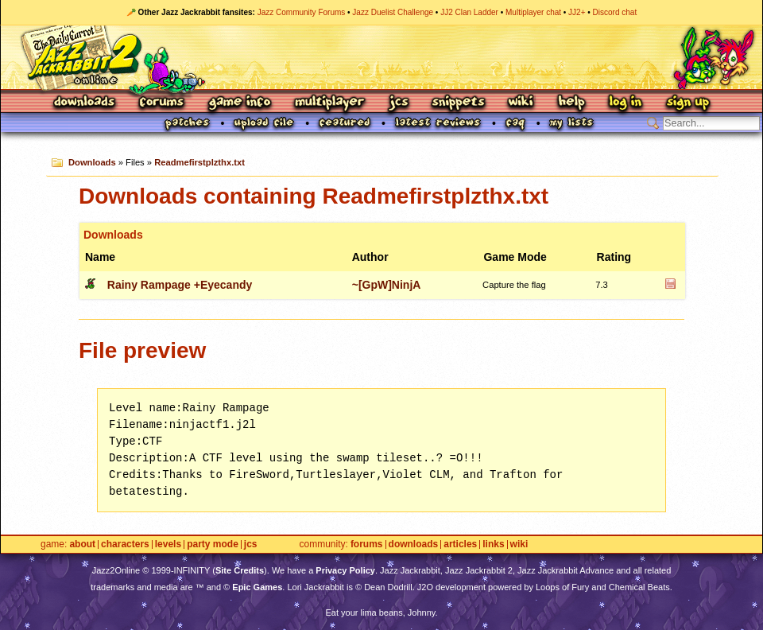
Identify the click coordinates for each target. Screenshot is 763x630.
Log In (625, 103)
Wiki (521, 103)
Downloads (85, 103)
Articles (460, 544)
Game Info (239, 103)
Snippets (458, 103)
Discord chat (615, 12)
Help (571, 103)
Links (493, 544)
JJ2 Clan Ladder (469, 12)
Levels (168, 544)
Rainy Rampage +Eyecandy (179, 284)
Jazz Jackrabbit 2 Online (381, 57)
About (82, 544)
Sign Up (687, 103)
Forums (162, 103)
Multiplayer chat (533, 12)
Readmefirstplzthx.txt (199, 162)
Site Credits (239, 570)
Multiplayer (329, 103)
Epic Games (257, 587)
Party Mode (212, 544)
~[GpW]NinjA (386, 284)
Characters (125, 544)
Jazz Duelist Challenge (392, 12)
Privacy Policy (345, 570)
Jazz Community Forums (302, 12)
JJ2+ (576, 12)
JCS (398, 103)
